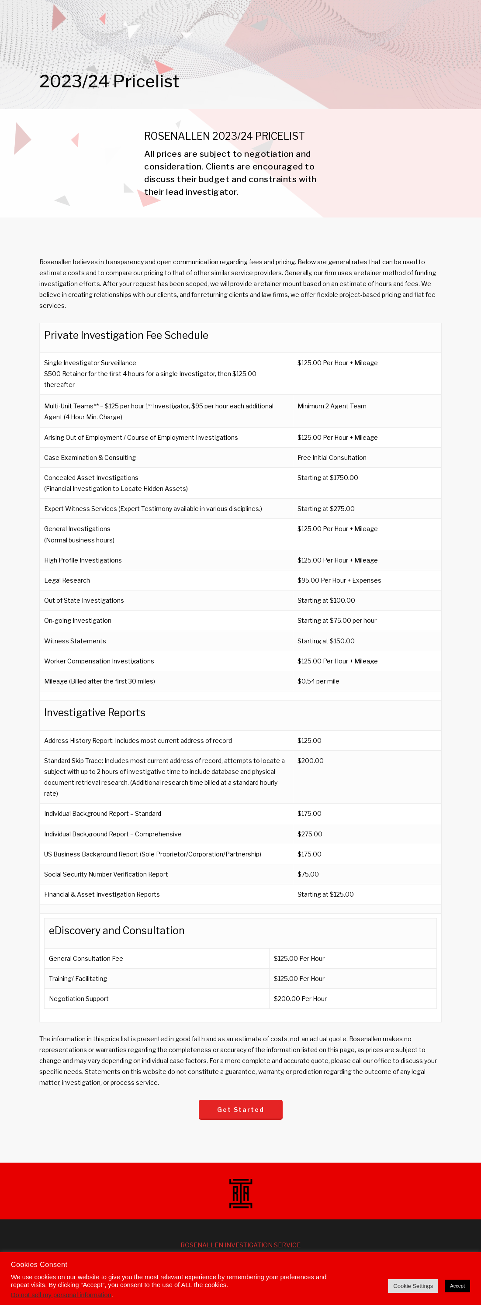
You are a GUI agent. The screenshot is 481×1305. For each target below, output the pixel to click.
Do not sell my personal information (61, 1294)
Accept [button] (457, 1285)
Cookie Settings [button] (413, 1286)
